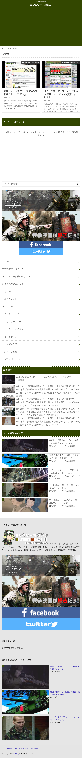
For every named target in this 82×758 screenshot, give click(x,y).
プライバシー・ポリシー (16, 359)
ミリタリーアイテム (13, 321)
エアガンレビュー (12, 299)
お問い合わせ (10, 351)
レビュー (6, 291)
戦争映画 (71, 446)
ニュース (6, 261)
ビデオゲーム (10, 336)
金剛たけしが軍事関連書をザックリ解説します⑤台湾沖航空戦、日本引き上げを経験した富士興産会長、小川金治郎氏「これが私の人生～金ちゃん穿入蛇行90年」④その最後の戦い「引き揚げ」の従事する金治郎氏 (41, 391)
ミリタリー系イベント (15, 329)
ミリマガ (16, 754)
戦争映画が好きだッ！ (13, 284)
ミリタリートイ (11, 314)
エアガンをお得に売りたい (17, 276)
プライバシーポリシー (21, 748)
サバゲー (8, 306)
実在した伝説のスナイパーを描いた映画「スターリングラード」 (40, 379)
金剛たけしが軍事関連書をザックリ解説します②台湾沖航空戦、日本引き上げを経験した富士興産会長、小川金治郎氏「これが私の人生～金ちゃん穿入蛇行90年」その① (41, 421)
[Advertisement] (41, 27)
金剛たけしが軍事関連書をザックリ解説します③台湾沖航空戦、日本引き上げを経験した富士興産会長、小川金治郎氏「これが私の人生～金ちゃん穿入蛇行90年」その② (41, 412)
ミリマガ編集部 (9, 344)
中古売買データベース (13, 269)
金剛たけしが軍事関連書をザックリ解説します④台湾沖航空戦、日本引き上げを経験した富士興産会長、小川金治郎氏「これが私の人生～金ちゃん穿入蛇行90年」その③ (41, 402)
